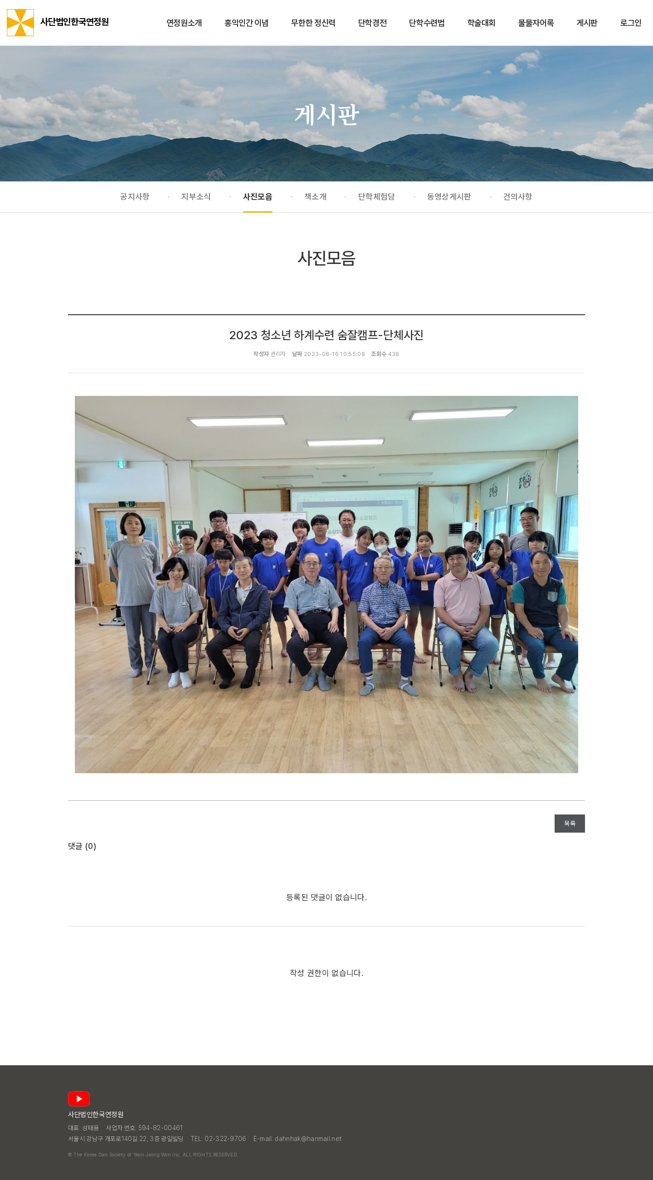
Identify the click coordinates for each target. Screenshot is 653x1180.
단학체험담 (376, 196)
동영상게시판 (449, 196)
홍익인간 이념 (246, 23)
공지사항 (135, 196)
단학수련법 (426, 23)
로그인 (631, 23)
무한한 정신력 (313, 23)
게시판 (587, 23)
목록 (569, 823)
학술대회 (482, 23)
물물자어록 (536, 23)
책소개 (315, 196)
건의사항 (518, 196)
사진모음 (258, 196)
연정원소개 (184, 23)
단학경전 (372, 23)
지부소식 (196, 196)
